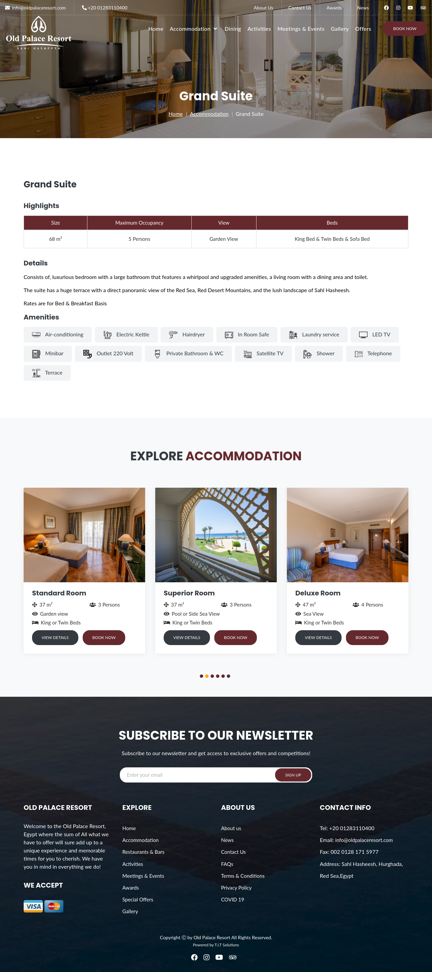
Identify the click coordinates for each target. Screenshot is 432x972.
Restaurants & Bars (144, 852)
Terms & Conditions (243, 876)
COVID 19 (232, 899)
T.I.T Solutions (227, 944)
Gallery (340, 28)
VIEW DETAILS (56, 637)
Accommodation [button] (194, 28)
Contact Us (300, 7)
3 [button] (213, 677)
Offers (363, 28)
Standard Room (59, 593)
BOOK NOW (106, 637)
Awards (334, 7)
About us (231, 828)
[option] (84, 570)
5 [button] (224, 677)
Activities (259, 28)
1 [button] (202, 677)
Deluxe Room (318, 593)
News (363, 7)
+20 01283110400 (104, 7)
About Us (263, 7)
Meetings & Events (301, 28)
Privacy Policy (236, 888)
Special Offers (138, 899)
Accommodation (209, 113)
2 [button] (208, 677)
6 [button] (229, 677)
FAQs (227, 864)
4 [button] (218, 677)
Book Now (404, 28)
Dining (233, 28)
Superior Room (189, 593)
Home (156, 28)
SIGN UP (293, 774)
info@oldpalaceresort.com (364, 840)
